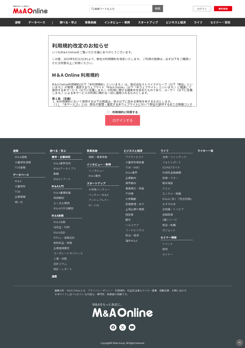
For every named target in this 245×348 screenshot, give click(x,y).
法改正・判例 (61, 227)
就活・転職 (169, 225)
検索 (158, 8)
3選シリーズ (169, 219)
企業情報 (20, 197)
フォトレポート (171, 162)
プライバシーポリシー (100, 290)
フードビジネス (134, 230)
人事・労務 (60, 258)
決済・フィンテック (174, 157)
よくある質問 (61, 203)
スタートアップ (148, 22)
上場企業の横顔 (134, 209)
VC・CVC (94, 205)
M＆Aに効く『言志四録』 (177, 199)
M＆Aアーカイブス (64, 168)
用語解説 (58, 198)
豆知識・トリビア (173, 209)
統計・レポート (62, 269)
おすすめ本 (169, 204)
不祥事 (129, 193)
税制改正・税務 (62, 243)
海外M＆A (131, 240)
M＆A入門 (58, 186)
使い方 (19, 202)
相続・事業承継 (98, 157)
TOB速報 (20, 167)
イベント (167, 244)
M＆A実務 (58, 215)
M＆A (18, 181)
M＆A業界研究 (62, 163)
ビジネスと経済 (176, 22)
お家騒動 (130, 199)
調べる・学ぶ (68, 22)
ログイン (202, 8)
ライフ (198, 22)
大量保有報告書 (134, 162)
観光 (128, 219)
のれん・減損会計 (64, 237)
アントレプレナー (99, 200)
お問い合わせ (179, 290)
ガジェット (169, 230)
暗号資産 (167, 183)
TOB (17, 191)
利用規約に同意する (122, 112)
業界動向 (130, 183)
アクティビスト (134, 157)
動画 (56, 173)
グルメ (166, 188)
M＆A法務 (59, 222)
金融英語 (167, 214)
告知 (165, 249)
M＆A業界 (131, 172)
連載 (54, 276)
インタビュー (97, 170)
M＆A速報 (21, 157)
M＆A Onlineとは (76, 290)
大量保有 (20, 186)
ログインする (122, 120)
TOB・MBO (132, 167)
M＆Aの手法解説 (63, 208)
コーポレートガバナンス (68, 253)
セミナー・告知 (220, 22)
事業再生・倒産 (134, 188)
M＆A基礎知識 (62, 192)
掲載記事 (164, 290)
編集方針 (60, 290)
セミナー (167, 254)
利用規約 (120, 290)
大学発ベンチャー (99, 189)
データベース (36, 22)
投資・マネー (170, 178)
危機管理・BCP (134, 204)
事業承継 (90, 22)
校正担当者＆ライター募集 (142, 290)
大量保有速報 (23, 162)
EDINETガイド (171, 167)
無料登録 (223, 8)
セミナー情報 (169, 237)
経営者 (129, 214)
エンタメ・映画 (171, 193)
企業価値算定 (61, 248)
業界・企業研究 (61, 157)
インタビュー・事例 (117, 22)
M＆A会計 (59, 232)
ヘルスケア (132, 225)
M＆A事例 (94, 176)
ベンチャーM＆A (99, 195)
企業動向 (130, 178)
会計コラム (60, 264)
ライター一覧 (205, 150)
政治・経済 (132, 235)
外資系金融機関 (171, 172)
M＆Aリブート (62, 179)
